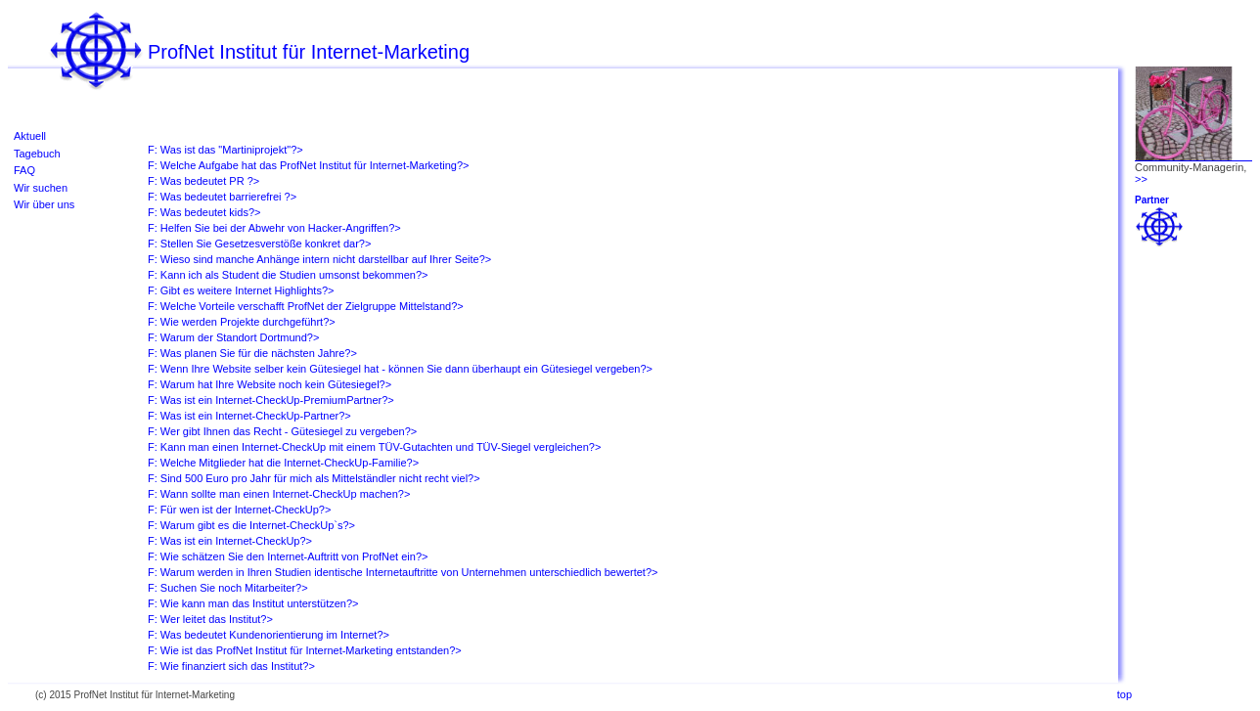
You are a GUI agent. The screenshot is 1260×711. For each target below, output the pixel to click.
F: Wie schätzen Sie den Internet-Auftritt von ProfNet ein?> (288, 556)
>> (1141, 179)
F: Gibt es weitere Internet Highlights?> (241, 290)
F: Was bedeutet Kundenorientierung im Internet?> (268, 635)
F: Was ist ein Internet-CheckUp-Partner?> (249, 416)
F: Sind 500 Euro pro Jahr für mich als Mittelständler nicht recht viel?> (314, 478)
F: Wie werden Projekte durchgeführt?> (242, 322)
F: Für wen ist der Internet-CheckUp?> (239, 509)
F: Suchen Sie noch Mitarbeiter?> (228, 588)
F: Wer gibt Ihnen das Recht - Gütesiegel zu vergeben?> (282, 431)
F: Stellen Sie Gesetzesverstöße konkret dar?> (259, 243)
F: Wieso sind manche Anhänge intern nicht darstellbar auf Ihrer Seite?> (319, 259)
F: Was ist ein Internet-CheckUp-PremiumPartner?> (271, 400)
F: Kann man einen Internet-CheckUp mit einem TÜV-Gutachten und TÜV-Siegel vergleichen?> (374, 447)
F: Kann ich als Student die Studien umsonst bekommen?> (288, 275)
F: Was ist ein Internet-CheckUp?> (230, 541)
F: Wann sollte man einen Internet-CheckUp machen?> (279, 494)
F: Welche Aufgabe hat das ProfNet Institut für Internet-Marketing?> (308, 165)
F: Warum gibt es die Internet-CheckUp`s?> (251, 525)
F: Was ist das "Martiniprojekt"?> (225, 150)
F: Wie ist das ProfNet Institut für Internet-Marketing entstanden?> (305, 650)
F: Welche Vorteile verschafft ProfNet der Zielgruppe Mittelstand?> (306, 306)
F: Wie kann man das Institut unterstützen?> (253, 603)
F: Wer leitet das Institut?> (210, 619)
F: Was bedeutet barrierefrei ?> (222, 196)
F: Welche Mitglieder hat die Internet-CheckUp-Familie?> (283, 462)
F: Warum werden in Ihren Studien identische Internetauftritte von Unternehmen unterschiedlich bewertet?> (402, 572)
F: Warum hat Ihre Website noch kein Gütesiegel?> (269, 384)
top (1124, 694)
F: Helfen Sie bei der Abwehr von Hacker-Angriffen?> (274, 228)
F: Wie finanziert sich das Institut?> (231, 666)
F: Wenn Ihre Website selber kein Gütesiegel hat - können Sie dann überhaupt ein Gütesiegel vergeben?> (400, 369)
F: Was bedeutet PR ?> (203, 181)
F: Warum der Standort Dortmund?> (233, 337)
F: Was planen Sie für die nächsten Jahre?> (252, 353)
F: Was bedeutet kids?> (204, 212)
